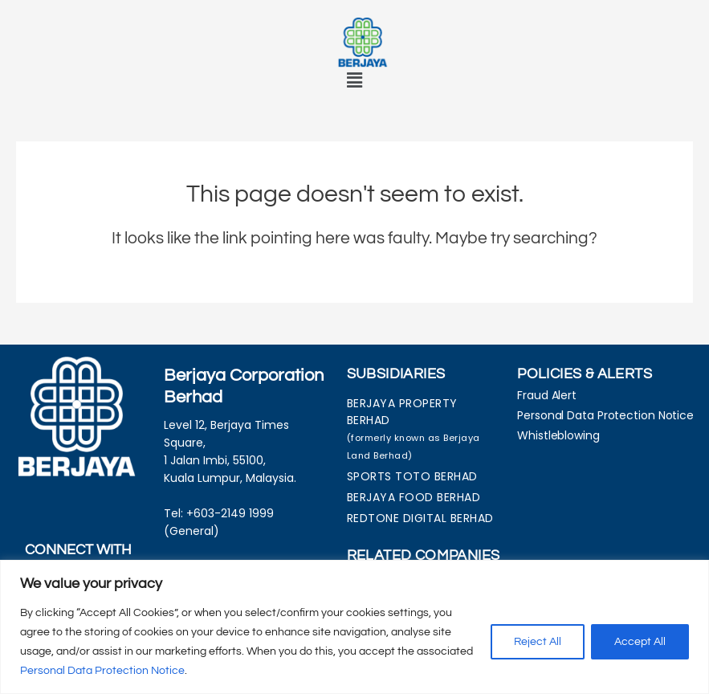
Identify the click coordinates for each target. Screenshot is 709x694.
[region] (354, 627)
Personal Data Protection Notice (102, 670)
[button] (354, 80)
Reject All (537, 641)
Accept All (640, 641)
